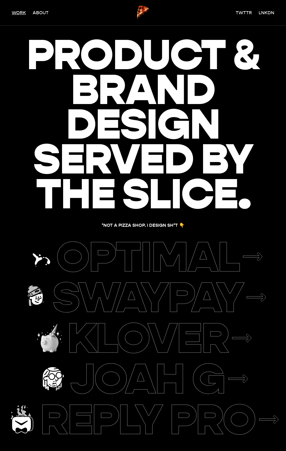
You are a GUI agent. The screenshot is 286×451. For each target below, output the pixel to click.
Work (19, 13)
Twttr (244, 13)
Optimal (148, 257)
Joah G (148, 378)
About (41, 13)
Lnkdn (266, 13)
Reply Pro (147, 419)
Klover (147, 338)
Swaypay (148, 297)
